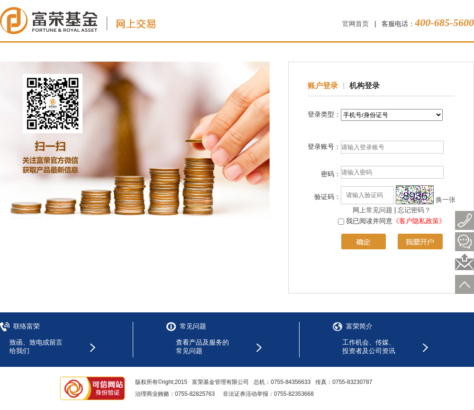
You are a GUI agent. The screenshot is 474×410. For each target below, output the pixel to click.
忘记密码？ (414, 210)
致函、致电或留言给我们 (36, 346)
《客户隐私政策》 (419, 221)
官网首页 (355, 23)
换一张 (446, 199)
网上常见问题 (372, 210)
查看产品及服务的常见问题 (202, 346)
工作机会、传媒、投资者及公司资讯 (368, 346)
